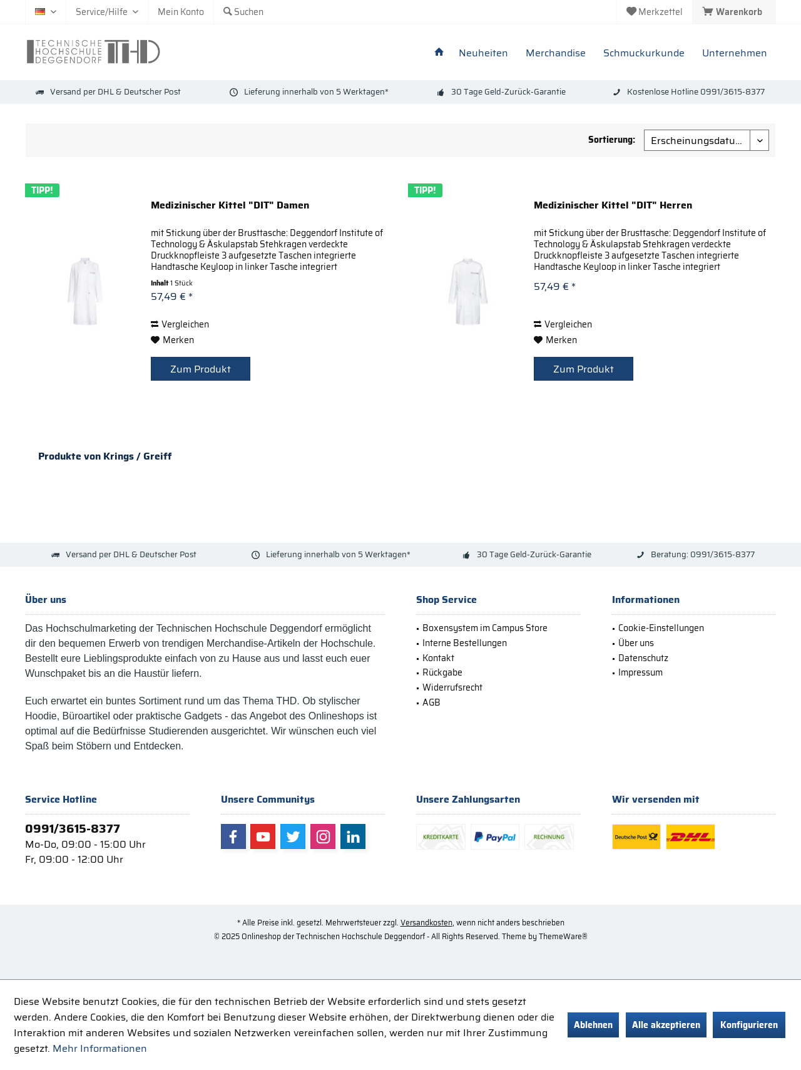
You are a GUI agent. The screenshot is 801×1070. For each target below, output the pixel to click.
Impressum (640, 672)
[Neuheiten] (483, 53)
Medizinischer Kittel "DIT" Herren (613, 206)
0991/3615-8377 (72, 828)
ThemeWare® (563, 936)
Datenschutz (643, 658)
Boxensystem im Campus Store (485, 628)
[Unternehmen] (734, 53)
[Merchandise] (555, 53)
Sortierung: (611, 140)
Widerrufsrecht (452, 687)
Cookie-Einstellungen (661, 628)
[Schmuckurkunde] (643, 53)
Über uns (636, 643)
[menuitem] (734, 12)
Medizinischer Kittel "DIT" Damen (230, 206)
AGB (431, 702)
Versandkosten (426, 923)
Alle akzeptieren (666, 1025)
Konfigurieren (749, 1025)
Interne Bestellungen (464, 643)
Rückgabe (442, 672)
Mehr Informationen (100, 1048)
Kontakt (438, 658)
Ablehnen (593, 1025)
